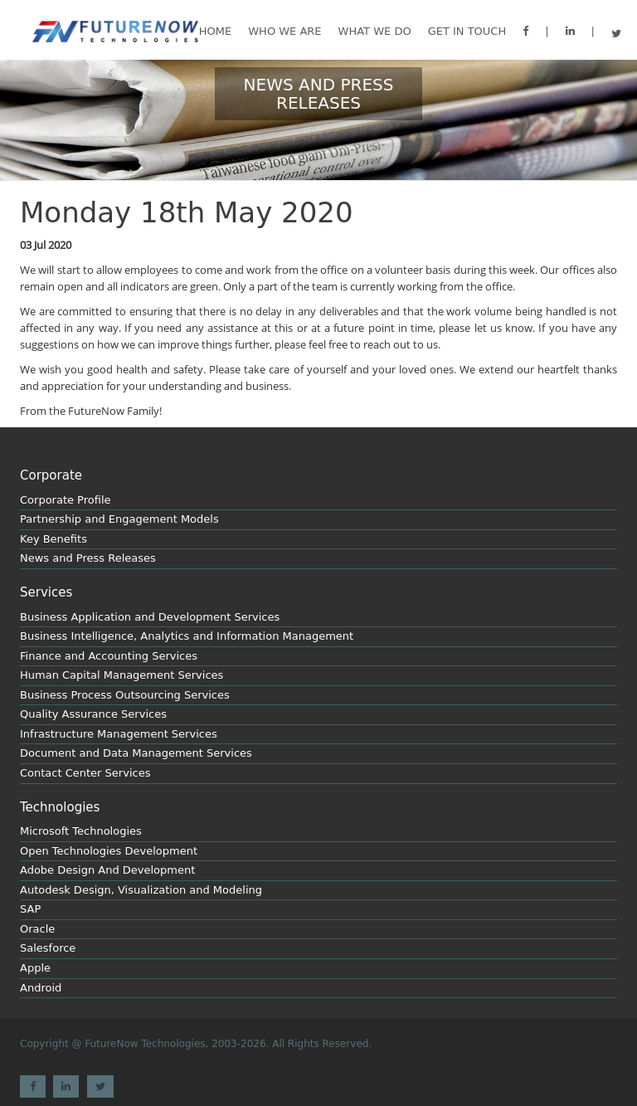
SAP (30, 909)
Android (40, 988)
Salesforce (47, 948)
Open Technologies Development (108, 851)
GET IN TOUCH (467, 31)
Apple (35, 968)
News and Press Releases (88, 558)
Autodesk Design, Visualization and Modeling (141, 890)
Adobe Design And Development (107, 870)
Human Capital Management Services (121, 675)
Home (215, 31)
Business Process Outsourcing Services (125, 695)
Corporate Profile (65, 500)
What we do (374, 31)
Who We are (284, 31)
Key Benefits (53, 539)
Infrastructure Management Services (118, 734)
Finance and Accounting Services (108, 656)
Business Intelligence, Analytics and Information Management (186, 636)
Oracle (37, 929)
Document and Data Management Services (136, 753)
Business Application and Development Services (150, 617)
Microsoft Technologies (81, 831)
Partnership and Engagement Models (119, 519)
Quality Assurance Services (93, 714)
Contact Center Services (85, 773)
